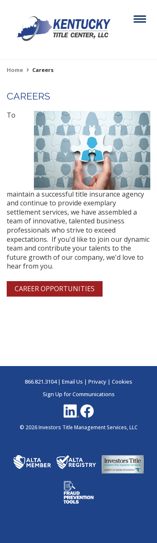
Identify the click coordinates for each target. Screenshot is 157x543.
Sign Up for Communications (79, 394)
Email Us (72, 381)
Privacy (97, 381)
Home (15, 70)
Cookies (122, 381)
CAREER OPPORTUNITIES (55, 288)
